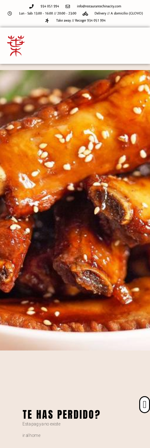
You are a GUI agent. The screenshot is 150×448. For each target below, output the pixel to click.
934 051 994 (50, 6)
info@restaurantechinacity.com (99, 6)
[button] (144, 404)
